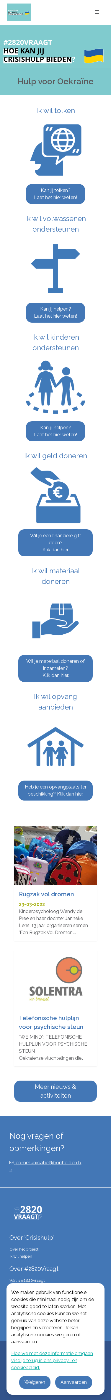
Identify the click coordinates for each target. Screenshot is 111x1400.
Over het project (23, 1249)
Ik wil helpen (20, 1256)
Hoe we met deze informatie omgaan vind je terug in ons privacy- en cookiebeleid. (52, 1360)
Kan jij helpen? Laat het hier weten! (55, 312)
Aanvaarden (74, 1382)
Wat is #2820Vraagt (27, 1280)
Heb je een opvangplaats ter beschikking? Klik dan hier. (55, 790)
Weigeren (35, 1382)
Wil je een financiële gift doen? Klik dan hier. (55, 542)
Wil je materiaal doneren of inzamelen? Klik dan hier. (55, 668)
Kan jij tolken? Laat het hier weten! (55, 194)
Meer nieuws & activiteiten (55, 1091)
